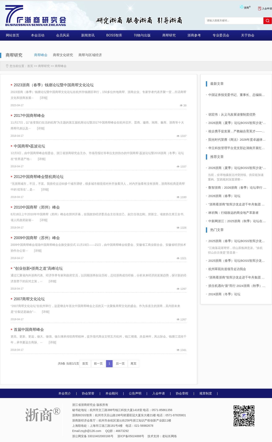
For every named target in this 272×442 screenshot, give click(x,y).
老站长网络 (169, 436)
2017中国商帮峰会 (29, 115)
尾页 (133, 363)
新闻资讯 (88, 35)
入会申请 (265, 8)
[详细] (43, 97)
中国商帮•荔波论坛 (29, 146)
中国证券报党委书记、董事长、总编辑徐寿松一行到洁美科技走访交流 (237, 95)
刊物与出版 (142, 35)
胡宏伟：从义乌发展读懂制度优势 (231, 114)
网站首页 (12, 35)
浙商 (247, 7)
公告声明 (135, 393)
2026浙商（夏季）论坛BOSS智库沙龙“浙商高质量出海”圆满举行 (237, 123)
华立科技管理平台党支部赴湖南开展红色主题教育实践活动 (237, 148)
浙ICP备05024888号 (130, 436)
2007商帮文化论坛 (29, 299)
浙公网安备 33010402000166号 (92, 436)
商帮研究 (169, 35)
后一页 (120, 363)
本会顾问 (111, 393)
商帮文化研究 (63, 55)
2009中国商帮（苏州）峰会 (37, 238)
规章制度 (205, 393)
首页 (30, 66)
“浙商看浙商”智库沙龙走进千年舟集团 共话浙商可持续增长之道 (237, 204)
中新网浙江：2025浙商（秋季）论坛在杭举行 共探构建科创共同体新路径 (237, 221)
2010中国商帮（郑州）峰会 (37, 207)
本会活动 (37, 35)
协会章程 (182, 393)
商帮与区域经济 (90, 55)
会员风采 (62, 35)
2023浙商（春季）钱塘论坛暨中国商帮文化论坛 (54, 85)
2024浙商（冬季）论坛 (224, 294)
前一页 (98, 363)
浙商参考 (194, 35)
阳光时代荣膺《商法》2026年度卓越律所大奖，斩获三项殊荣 (237, 139)
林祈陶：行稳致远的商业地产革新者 (233, 212)
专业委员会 (221, 35)
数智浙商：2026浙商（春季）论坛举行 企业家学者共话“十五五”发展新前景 (237, 187)
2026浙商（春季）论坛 (224, 196)
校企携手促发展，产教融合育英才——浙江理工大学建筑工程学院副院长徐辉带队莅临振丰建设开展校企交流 (237, 131)
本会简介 (64, 393)
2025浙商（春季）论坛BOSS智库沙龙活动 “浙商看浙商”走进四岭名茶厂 (237, 241)
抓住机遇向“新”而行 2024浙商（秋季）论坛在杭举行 (237, 285)
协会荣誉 (88, 393)
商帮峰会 (40, 55)
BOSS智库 (114, 35)
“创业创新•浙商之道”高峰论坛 (38, 268)
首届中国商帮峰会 (29, 329)
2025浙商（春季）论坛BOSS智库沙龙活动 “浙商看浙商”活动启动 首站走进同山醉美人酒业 (237, 260)
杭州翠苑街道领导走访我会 (227, 269)
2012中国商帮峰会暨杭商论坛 (39, 177)
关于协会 (247, 35)
